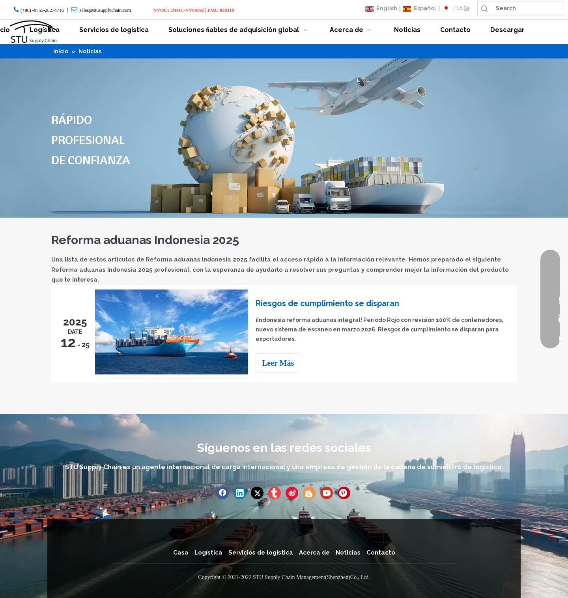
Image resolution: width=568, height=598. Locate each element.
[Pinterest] (344, 493)
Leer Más (278, 363)
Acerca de (314, 552)
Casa (181, 552)
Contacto (380, 552)
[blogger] (309, 493)
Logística (208, 552)
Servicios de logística (260, 552)
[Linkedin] (240, 493)
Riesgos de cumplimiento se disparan (327, 303)
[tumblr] (274, 493)
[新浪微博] (292, 493)
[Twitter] (257, 493)
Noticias (348, 552)
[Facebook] (222, 493)
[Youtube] (326, 493)
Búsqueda (484, 8)
